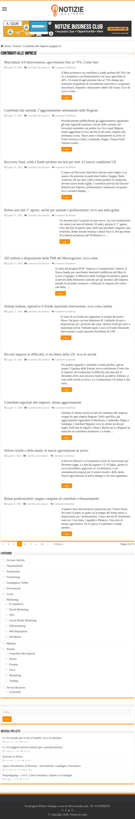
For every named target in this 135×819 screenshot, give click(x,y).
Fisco (12, 669)
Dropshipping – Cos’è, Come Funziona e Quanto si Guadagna (37, 775)
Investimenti (14, 588)
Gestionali (15, 691)
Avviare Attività (15, 560)
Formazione (13, 571)
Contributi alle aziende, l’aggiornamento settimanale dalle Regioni (51, 110)
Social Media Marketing (23, 620)
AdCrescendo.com (77, 806)
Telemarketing (17, 625)
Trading (13, 680)
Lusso (10, 593)
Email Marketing (18, 609)
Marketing (12, 599)
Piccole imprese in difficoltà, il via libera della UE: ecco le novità (50, 354)
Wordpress (15, 636)
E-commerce (16, 603)
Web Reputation (18, 631)
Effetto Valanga (47, 806)
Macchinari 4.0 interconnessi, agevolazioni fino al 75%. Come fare (51, 62)
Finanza (13, 664)
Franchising (13, 577)
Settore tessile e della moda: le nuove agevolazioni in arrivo (46, 450)
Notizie (17, 46)
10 (42, 544)
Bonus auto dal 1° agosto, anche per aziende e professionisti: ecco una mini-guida (61, 210)
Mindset (11, 643)
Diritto (13, 658)
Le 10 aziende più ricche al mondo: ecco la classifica (32, 737)
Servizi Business (16, 687)
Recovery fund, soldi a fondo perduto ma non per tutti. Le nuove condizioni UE (60, 162)
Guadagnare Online (17, 582)
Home (6, 46)
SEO (11, 614)
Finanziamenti (15, 565)
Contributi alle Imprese (38, 67)
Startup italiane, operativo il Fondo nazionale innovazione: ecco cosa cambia (58, 306)
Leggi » (66, 97)
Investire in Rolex (12, 756)
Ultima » (58, 544)
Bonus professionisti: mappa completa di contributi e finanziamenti (51, 498)
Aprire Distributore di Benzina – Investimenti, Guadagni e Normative (41, 765)
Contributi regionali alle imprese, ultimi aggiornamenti (42, 402)
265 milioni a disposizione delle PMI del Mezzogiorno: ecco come (51, 258)
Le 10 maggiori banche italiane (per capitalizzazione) (32, 747)
